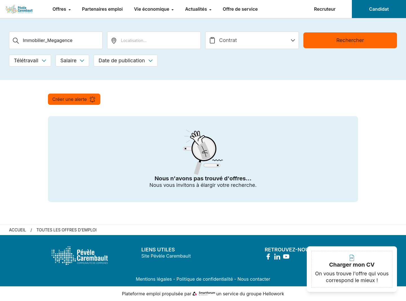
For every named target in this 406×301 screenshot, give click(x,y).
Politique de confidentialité (204, 279)
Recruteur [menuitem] (325, 9)
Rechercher (350, 40)
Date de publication (125, 60)
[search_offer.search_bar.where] (154, 40)
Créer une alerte (74, 99)
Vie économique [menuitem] (152, 9)
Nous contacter (253, 279)
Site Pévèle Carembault (166, 256)
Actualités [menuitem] (196, 9)
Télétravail (30, 60)
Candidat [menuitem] (379, 9)
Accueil (17, 229)
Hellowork (273, 293)
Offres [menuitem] (59, 9)
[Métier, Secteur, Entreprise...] (56, 40)
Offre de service (240, 9)
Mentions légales (154, 279)
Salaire (72, 60)
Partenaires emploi (102, 9)
